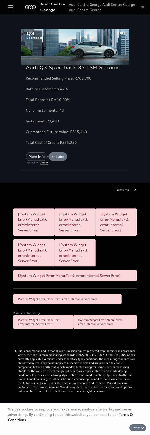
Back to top (122, 190)
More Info (37, 156)
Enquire (57, 156)
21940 (44, 162)
